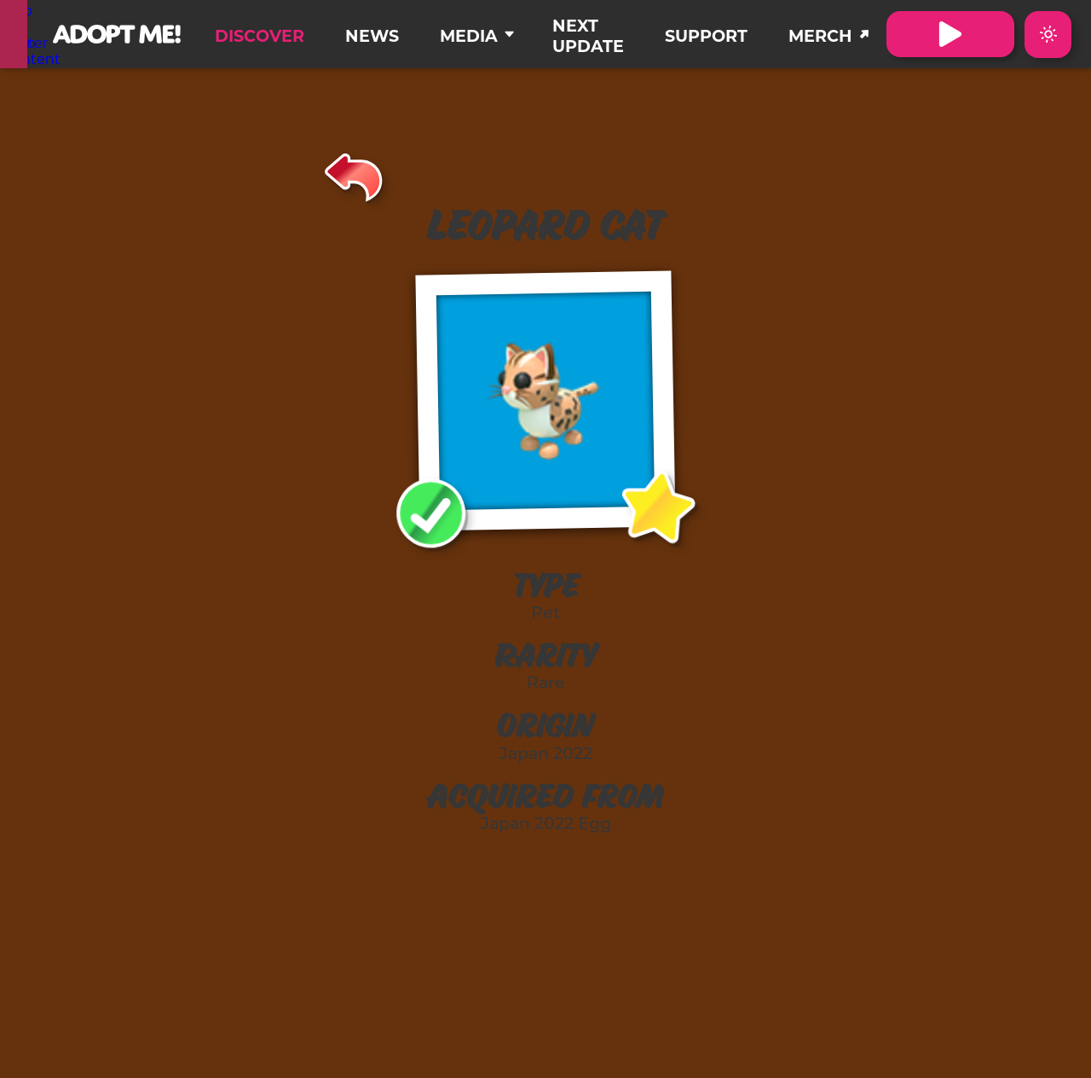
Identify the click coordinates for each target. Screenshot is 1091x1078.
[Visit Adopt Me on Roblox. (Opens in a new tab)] (950, 34)
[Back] (354, 175)
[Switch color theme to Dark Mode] (1048, 34)
